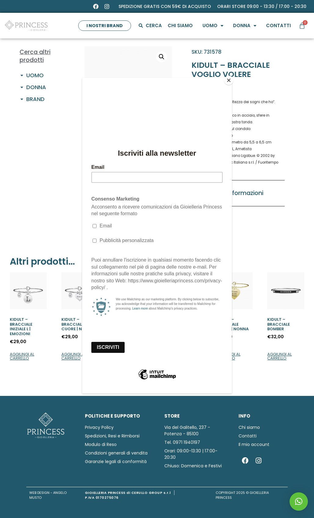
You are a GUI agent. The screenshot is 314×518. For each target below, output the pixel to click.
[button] (299, 501)
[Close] (230, 79)
